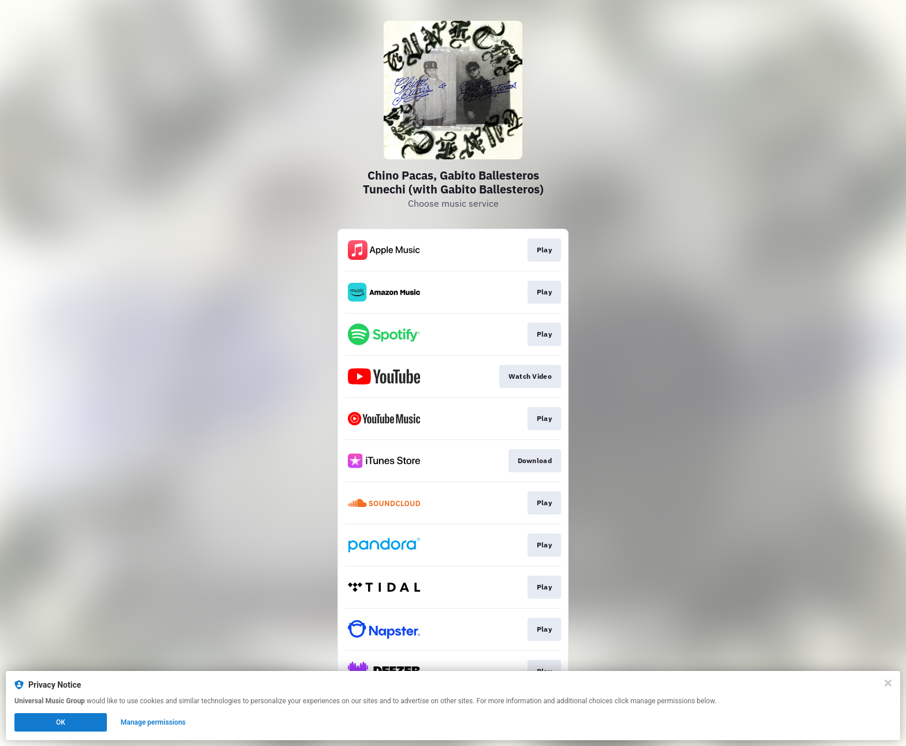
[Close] (888, 683)
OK (60, 722)
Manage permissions (153, 722)
